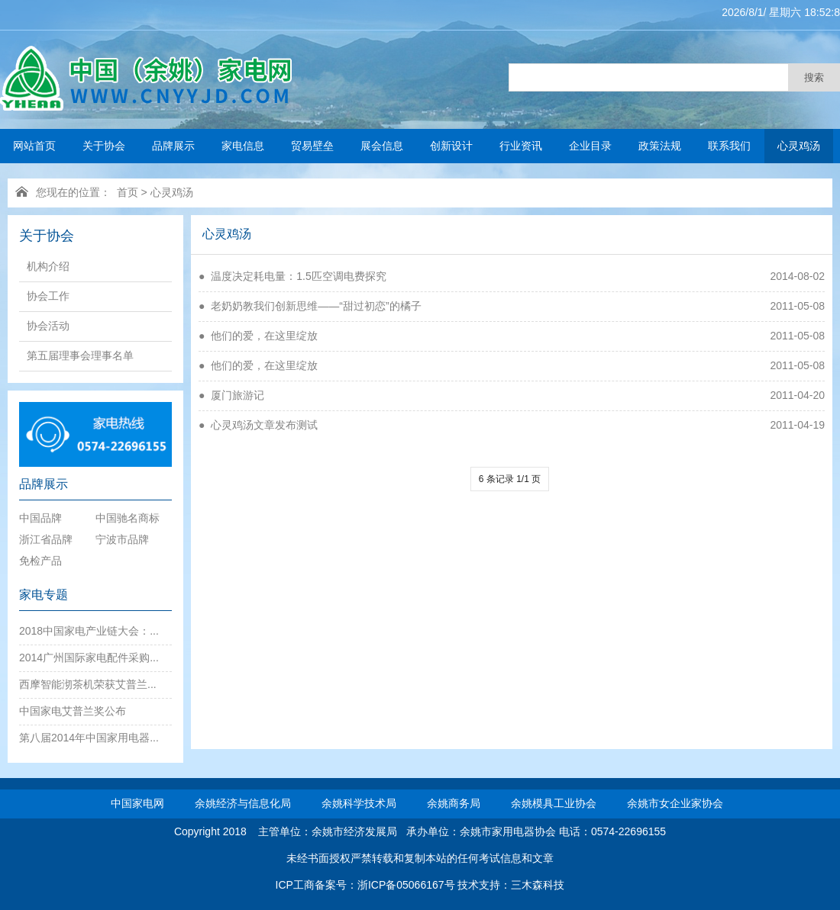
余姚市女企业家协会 (675, 803)
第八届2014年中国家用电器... (89, 738)
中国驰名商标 (127, 518)
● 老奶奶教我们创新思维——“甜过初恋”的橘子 (310, 306)
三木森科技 (537, 885)
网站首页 (34, 146)
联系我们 (729, 146)
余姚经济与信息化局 (243, 803)
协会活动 (48, 326)
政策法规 (659, 146)
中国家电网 (137, 803)
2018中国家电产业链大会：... (89, 631)
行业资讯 (520, 146)
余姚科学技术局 (358, 803)
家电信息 (242, 146)
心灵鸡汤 (798, 146)
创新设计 (451, 146)
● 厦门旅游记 (231, 395)
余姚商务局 (453, 803)
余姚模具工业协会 (553, 803)
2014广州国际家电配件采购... (89, 657)
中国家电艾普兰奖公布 (72, 711)
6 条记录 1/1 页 (510, 479)
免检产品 (40, 561)
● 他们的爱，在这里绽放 (258, 336)
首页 (127, 192)
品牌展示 (173, 146)
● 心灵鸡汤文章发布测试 (258, 425)
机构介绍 (48, 266)
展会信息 (381, 146)
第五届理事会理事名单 (80, 355)
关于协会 (103, 146)
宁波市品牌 (122, 539)
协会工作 (48, 296)
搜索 (814, 77)
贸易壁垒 (312, 146)
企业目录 (590, 146)
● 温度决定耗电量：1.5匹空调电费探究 (292, 276)
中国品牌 (40, 518)
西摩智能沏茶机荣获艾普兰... (88, 684)
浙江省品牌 (46, 539)
